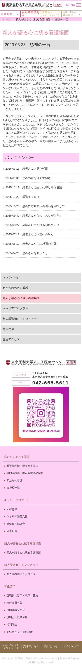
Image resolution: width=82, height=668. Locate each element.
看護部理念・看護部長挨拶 (22, 466)
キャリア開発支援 (17, 516)
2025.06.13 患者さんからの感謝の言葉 (30, 243)
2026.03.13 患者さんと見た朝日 (26, 168)
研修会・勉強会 (16, 523)
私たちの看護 (14, 480)
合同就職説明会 (16, 610)
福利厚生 (12, 624)
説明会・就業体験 (17, 617)
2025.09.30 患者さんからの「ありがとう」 (33, 215)
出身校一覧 (13, 487)
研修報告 (12, 531)
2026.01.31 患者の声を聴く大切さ (28, 178)
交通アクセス (11, 339)
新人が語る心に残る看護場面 (21, 298)
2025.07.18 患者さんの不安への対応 (29, 234)
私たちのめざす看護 (15, 287)
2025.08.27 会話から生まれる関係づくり (32, 225)
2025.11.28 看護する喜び (22, 196)
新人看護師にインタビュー (20, 318)
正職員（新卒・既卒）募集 (22, 595)
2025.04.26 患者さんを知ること (26, 253)
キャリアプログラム (15, 308)
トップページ (11, 277)
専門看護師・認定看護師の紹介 (25, 473)
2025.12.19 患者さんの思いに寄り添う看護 (33, 187)
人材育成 (12, 509)
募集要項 (8, 329)
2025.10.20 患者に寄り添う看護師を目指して (35, 206)
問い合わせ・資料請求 (20, 632)
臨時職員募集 (14, 602)
